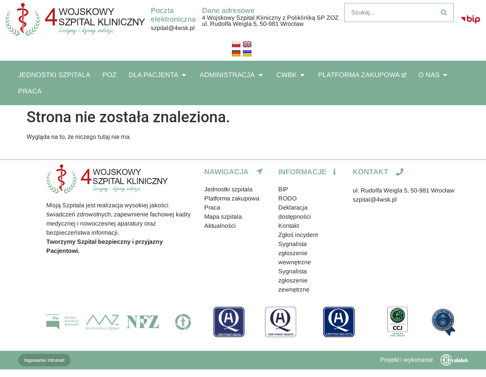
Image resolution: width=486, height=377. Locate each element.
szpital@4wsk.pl (173, 28)
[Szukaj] (443, 12)
